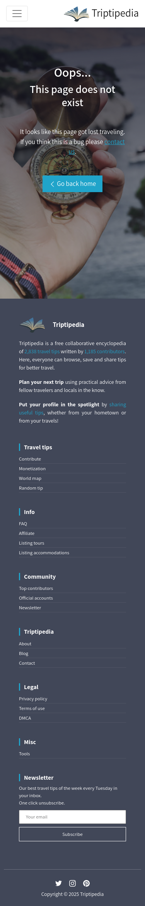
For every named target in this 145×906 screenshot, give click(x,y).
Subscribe (72, 834)
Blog (23, 653)
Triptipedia (101, 14)
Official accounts (36, 598)
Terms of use (32, 708)
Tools (24, 753)
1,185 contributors (104, 351)
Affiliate (26, 533)
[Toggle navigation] (17, 13)
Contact (27, 663)
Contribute (30, 459)
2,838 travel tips (42, 351)
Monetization (32, 468)
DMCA (25, 718)
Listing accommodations (44, 552)
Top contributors (36, 588)
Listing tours (31, 543)
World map (30, 478)
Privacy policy (33, 698)
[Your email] (72, 817)
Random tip (31, 488)
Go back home (72, 183)
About (25, 643)
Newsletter (30, 607)
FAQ (23, 523)
